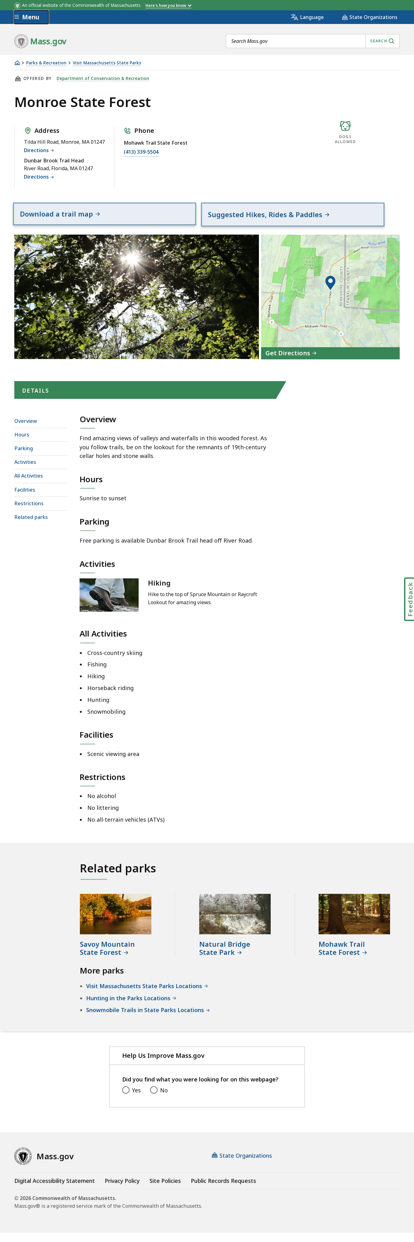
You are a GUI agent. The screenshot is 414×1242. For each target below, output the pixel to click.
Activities (25, 471)
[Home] (17, 62)
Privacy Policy (122, 1190)
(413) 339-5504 (141, 151)
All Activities (28, 485)
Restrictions (29, 512)
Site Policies (165, 1190)
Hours (21, 444)
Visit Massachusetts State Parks (107, 63)
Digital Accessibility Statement (54, 1190)
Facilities (24, 499)
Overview (25, 430)
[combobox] (313, 41)
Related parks (31, 526)
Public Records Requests (223, 1190)
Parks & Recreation (46, 63)
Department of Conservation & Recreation (102, 78)
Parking (23, 457)
